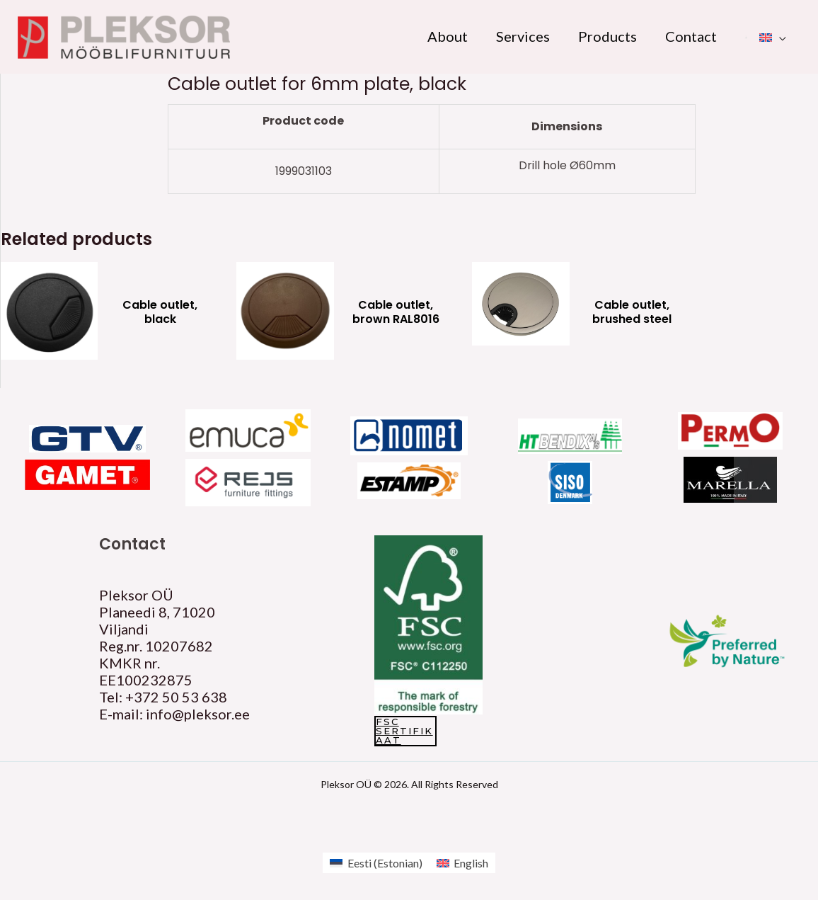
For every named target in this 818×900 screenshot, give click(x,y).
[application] (779, 36)
